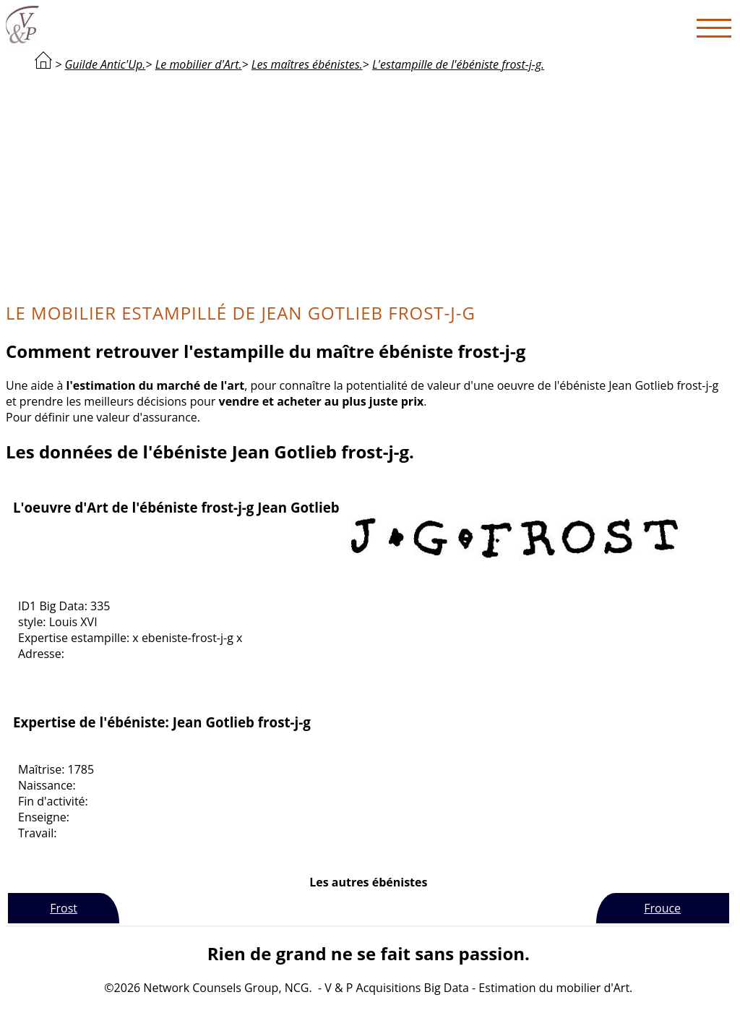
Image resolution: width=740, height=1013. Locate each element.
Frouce (662, 908)
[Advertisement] (368, 185)
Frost (63, 908)
